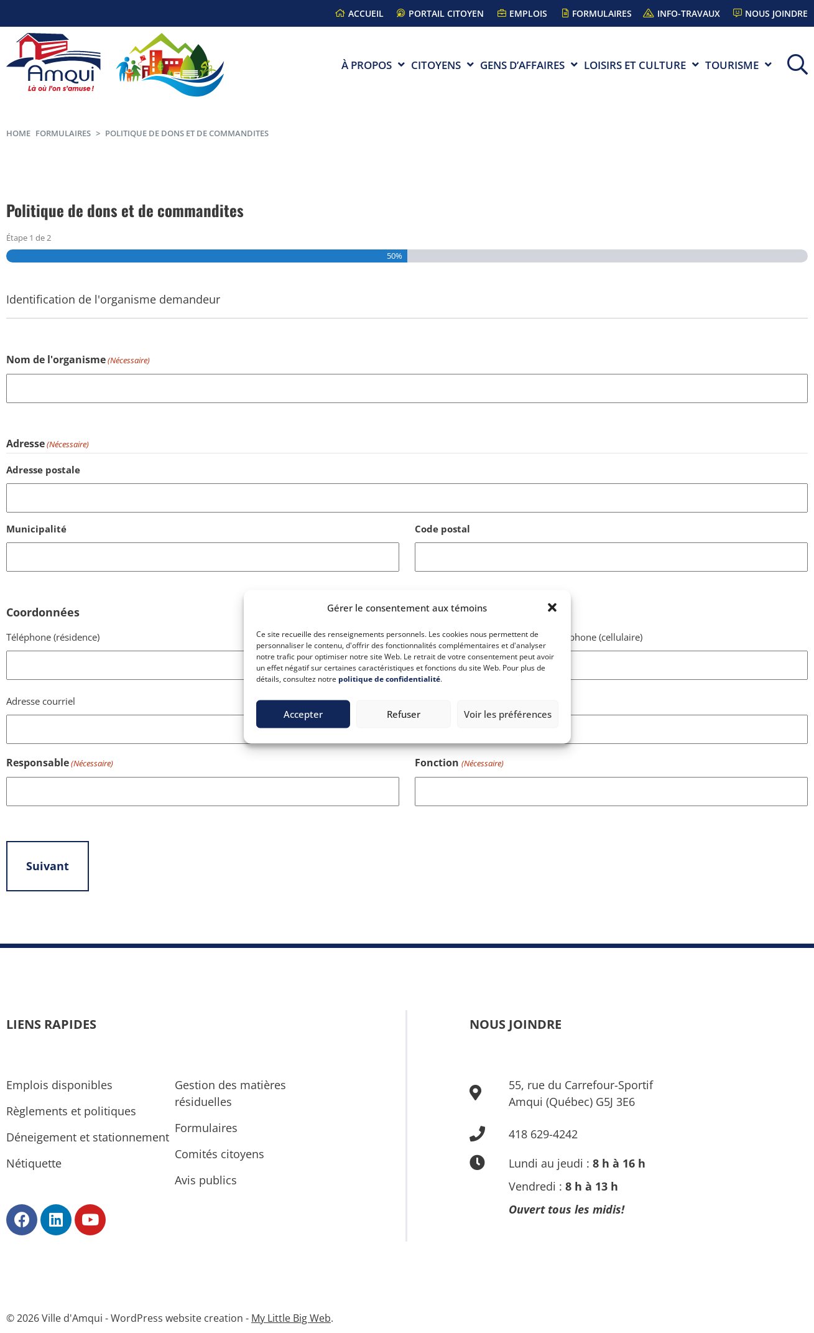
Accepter (303, 714)
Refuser (403, 714)
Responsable (59, 763)
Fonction (459, 763)
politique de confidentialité (389, 678)
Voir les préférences (508, 714)
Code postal (442, 529)
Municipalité (36, 529)
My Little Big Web (291, 1318)
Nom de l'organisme (78, 360)
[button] (552, 607)
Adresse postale (43, 469)
